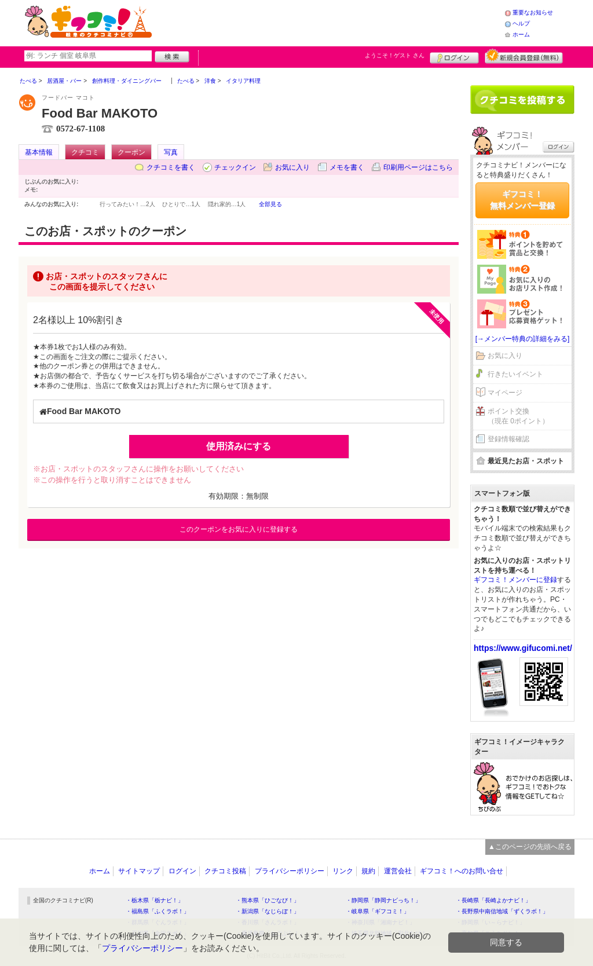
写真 (171, 152)
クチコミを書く (171, 167)
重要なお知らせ (533, 12)
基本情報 (39, 152)
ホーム (521, 34)
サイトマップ (139, 871)
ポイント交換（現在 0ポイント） (518, 416)
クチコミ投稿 (225, 871)
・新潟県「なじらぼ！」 (267, 911)
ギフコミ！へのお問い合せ (461, 871)
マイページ (505, 393)
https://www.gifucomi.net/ (523, 648)
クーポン (131, 152)
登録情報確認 (508, 439)
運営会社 (398, 871)
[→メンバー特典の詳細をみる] (522, 339)
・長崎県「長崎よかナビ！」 (493, 900)
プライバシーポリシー (289, 871)
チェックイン (235, 167)
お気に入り (292, 167)
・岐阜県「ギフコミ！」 (377, 911)
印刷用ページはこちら (418, 167)
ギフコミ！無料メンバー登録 (522, 199)
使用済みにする (238, 446)
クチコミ (85, 152)
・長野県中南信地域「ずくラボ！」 (502, 911)
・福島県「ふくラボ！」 (157, 911)
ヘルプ (521, 23)
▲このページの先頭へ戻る (530, 847)
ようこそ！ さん (394, 55)
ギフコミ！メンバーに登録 (515, 580)
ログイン (454, 56)
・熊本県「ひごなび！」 (267, 900)
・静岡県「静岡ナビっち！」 (383, 900)
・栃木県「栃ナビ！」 (155, 900)
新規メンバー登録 (524, 56)
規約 (368, 871)
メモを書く (347, 167)
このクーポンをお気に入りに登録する (239, 529)
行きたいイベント (515, 374)
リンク (342, 871)
